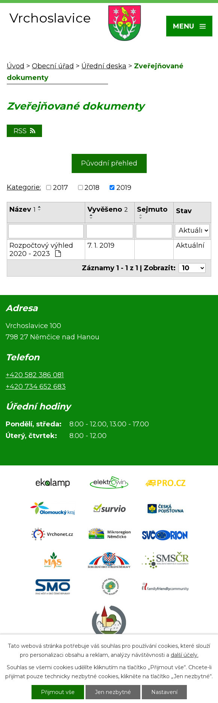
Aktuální (190, 245)
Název (22, 209)
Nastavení (164, 692)
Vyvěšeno (107, 209)
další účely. (184, 655)
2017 (60, 188)
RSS (24, 131)
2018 (91, 188)
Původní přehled (109, 163)
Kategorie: (24, 187)
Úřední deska (103, 66)
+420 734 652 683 (36, 386)
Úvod (15, 66)
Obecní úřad (53, 66)
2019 (123, 188)
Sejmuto (152, 209)
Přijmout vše (58, 692)
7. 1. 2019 (100, 245)
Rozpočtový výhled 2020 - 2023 (41, 249)
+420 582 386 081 (35, 375)
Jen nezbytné (113, 692)
